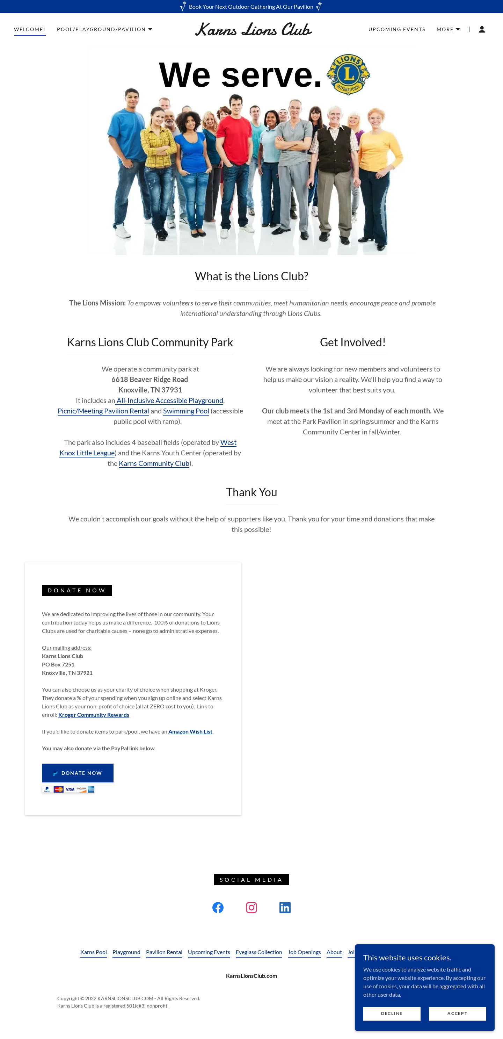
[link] (251, 32)
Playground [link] (126, 951)
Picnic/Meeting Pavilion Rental (103, 410)
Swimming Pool (186, 410)
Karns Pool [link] (93, 951)
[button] (105, 29)
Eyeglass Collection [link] (259, 951)
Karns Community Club (154, 463)
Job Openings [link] (304, 951)
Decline (392, 1013)
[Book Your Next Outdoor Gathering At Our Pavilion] (251, 6)
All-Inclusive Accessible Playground (169, 400)
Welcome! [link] (30, 29)
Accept (457, 1013)
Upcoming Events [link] (397, 29)
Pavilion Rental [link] (164, 951)
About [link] (334, 951)
